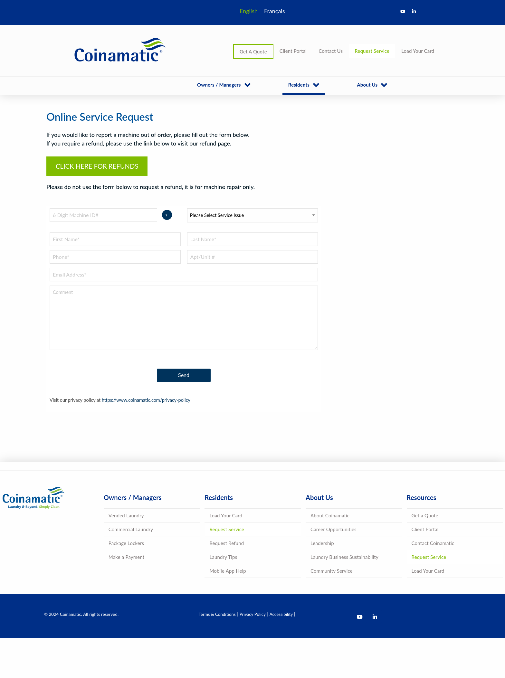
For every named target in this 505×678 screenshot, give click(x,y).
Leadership (322, 543)
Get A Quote (253, 51)
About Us (367, 85)
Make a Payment (127, 557)
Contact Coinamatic (433, 543)
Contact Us (331, 51)
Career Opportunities (333, 529)
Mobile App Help (227, 571)
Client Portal (293, 51)
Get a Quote (425, 515)
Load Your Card (417, 51)
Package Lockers (126, 543)
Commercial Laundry (131, 529)
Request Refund (226, 543)
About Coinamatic (329, 515)
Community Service (331, 571)
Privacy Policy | (254, 614)
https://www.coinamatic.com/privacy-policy (146, 400)
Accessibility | (282, 614)
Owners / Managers (219, 85)
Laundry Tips (223, 557)
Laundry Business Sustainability (344, 557)
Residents (299, 85)
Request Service (372, 51)
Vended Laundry (126, 515)
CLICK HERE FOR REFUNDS (97, 166)
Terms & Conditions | (218, 614)
